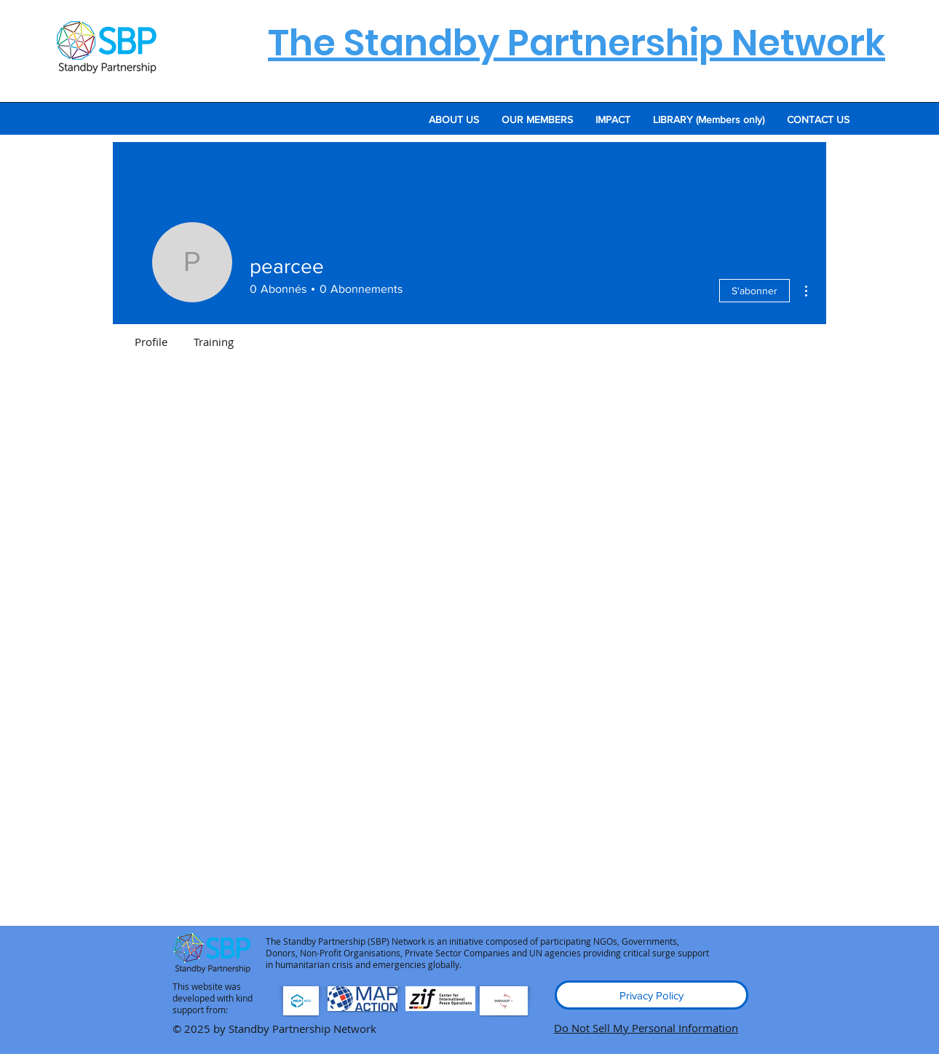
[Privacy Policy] (651, 995)
